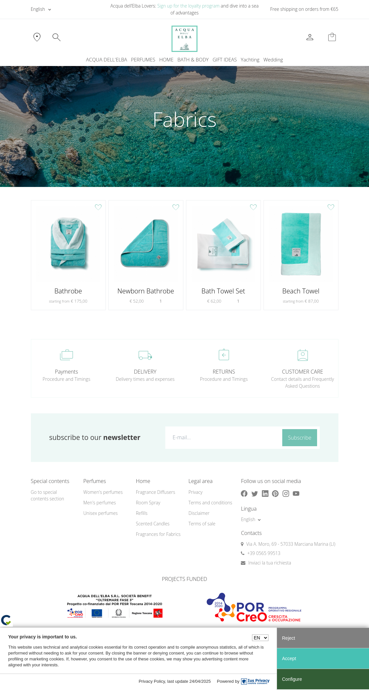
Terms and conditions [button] (210, 502)
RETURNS (224, 371)
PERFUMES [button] (143, 59)
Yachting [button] (250, 59)
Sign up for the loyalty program (188, 6)
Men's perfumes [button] (99, 502)
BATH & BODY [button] (193, 59)
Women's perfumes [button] (103, 492)
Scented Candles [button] (152, 523)
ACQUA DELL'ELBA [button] (106, 59)
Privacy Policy (152, 681)
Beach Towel (300, 291)
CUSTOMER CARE (302, 371)
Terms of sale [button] (201, 523)
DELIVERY (145, 371)
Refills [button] (141, 513)
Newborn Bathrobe (145, 291)
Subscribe (299, 437)
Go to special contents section (47, 495)
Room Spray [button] (148, 502)
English (38, 9)
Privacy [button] (195, 492)
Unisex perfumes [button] (100, 513)
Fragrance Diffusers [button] (155, 492)
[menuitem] (250, 59)
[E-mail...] (222, 437)
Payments (66, 371)
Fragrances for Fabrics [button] (158, 534)
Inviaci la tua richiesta (269, 563)
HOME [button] (166, 59)
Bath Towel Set (223, 291)
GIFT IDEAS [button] (225, 59)
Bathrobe (68, 291)
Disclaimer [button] (198, 513)
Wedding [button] (273, 59)
